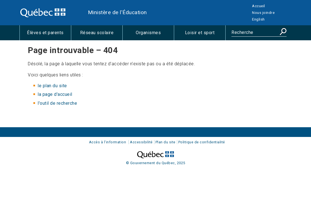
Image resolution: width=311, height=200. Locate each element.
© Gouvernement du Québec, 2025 (155, 163)
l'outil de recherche (57, 103)
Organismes (155, 35)
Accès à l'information (107, 142)
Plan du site (166, 142)
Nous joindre (263, 12)
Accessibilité (141, 142)
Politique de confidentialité (201, 142)
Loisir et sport (205, 35)
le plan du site (52, 85)
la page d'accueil (55, 94)
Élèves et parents (49, 35)
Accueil (258, 6)
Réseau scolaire (101, 35)
